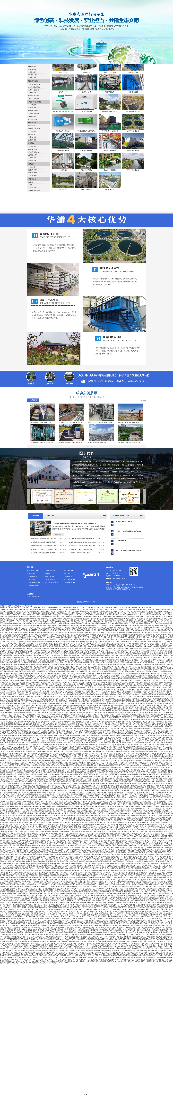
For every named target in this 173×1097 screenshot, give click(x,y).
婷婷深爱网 (130, 687)
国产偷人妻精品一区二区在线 (105, 808)
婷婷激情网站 (31, 677)
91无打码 (84, 863)
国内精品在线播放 (145, 694)
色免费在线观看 (92, 771)
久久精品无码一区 (60, 829)
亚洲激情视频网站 (79, 922)
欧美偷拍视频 (157, 655)
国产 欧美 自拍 (55, 805)
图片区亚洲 (31, 890)
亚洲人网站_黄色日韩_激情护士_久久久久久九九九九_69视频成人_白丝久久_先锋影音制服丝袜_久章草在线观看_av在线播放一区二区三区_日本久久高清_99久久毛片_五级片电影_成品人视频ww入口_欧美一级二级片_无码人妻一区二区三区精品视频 (75, 607)
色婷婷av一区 (165, 932)
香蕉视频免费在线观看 (87, 856)
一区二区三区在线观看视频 (134, 623)
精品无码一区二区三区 (123, 703)
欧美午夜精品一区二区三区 (119, 677)
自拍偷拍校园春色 (74, 609)
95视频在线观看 (83, 781)
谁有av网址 (126, 710)
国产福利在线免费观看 (126, 780)
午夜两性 (131, 709)
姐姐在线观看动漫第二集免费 (132, 826)
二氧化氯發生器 (32, 175)
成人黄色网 (6, 732)
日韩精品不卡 (164, 806)
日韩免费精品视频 (103, 897)
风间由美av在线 (94, 929)
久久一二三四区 (162, 622)
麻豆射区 (93, 785)
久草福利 (17, 945)
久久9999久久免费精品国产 (120, 714)
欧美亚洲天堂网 (5, 730)
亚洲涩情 (102, 611)
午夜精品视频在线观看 (62, 725)
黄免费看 (149, 940)
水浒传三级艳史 (103, 746)
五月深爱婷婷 (157, 647)
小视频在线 (92, 925)
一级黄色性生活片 (32, 837)
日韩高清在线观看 (63, 615)
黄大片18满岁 (121, 693)
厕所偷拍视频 (24, 673)
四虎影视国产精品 (15, 652)
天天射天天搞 (69, 927)
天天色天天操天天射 (58, 771)
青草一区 (114, 723)
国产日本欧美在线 (19, 789)
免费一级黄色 (63, 609)
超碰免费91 (25, 629)
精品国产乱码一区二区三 (39, 714)
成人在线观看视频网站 (119, 853)
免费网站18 (86, 719)
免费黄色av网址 (139, 730)
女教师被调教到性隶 (60, 790)
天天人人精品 (91, 863)
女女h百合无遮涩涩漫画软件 (132, 678)
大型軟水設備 (32, 131)
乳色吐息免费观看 (151, 620)
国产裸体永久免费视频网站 (55, 842)
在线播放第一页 (30, 909)
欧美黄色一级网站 (51, 615)
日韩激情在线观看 (22, 721)
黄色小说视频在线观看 (111, 664)
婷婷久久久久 (94, 931)
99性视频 (92, 609)
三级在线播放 (162, 950)
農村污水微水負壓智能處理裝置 (63, 111)
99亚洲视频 (158, 613)
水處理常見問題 (121, 515)
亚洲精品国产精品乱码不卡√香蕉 (40, 892)
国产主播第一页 (127, 750)
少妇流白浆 (49, 881)
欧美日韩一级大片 (77, 735)
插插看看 (50, 641)
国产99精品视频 (93, 893)
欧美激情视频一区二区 (137, 710)
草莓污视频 (96, 725)
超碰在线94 (54, 648)
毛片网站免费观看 (139, 650)
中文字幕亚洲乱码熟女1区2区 (109, 629)
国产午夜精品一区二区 (90, 888)
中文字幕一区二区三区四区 (60, 879)
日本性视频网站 (54, 853)
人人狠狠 (100, 884)
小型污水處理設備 (86, 111)
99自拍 (36, 691)
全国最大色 (34, 895)
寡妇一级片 (27, 812)
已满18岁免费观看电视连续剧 (66, 652)
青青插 (65, 787)
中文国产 (91, 842)
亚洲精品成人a (142, 771)
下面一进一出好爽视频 (32, 961)
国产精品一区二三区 (73, 900)
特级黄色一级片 (46, 771)
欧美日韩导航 (47, 758)
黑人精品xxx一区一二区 (147, 721)
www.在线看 (38, 709)
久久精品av (164, 680)
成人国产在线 (55, 892)
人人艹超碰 (3, 792)
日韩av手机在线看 (112, 712)
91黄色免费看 (17, 959)
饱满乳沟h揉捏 (126, 815)
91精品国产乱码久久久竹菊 (68, 805)
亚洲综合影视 (40, 945)
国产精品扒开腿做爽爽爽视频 (131, 842)
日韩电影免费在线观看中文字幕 (75, 616)
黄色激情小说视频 (115, 735)
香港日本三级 (47, 879)
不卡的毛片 (78, 664)
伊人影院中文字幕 (116, 803)
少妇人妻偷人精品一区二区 (104, 609)
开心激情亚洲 (98, 726)
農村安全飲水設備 (33, 78)
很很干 (2, 714)
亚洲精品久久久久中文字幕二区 (129, 764)
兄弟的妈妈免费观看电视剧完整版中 (106, 673)
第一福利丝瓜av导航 (165, 867)
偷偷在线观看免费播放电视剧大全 (127, 734)
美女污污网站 (139, 687)
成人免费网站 (41, 671)
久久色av (32, 945)
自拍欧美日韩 (77, 611)
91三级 (60, 703)
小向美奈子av (95, 908)
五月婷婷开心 (130, 781)
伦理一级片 (138, 664)
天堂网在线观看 (44, 645)
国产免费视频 (21, 837)
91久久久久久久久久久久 (61, 696)
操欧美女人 (32, 631)
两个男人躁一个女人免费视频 (121, 666)
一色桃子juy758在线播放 (28, 755)
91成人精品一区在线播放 (76, 657)
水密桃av (157, 899)
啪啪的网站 (143, 774)
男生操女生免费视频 (148, 826)
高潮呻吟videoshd (96, 876)
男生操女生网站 (117, 710)
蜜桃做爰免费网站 (15, 892)
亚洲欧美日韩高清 (13, 723)
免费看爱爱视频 (127, 716)
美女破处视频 (148, 906)
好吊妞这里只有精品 (116, 909)
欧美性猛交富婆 (154, 677)
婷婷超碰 (128, 694)
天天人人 (14, 631)
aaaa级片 (64, 906)
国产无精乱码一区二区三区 (94, 616)
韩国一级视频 (49, 945)
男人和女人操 (119, 671)
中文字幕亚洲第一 (17, 625)
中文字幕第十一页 (161, 721)
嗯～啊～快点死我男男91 (159, 694)
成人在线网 (18, 774)
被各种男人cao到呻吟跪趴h (12, 936)
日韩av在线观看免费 (77, 680)
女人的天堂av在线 (5, 812)
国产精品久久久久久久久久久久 (138, 735)
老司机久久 (14, 689)
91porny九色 (4, 947)
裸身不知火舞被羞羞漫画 (143, 781)
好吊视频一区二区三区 (53, 844)
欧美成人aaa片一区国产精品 (12, 627)
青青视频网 (132, 636)
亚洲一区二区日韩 (123, 856)
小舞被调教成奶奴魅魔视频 (31, 725)
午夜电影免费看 (130, 778)
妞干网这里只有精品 (161, 650)
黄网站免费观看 (159, 714)
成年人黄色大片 (37, 696)
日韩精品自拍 (82, 670)
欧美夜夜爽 (38, 623)
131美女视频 (139, 760)
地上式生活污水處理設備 (86, 131)
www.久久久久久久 (58, 959)
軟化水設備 (31, 125)
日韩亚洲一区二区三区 (33, 730)
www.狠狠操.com (17, 808)
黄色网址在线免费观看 (100, 728)
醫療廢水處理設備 (86, 150)
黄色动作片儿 (157, 789)
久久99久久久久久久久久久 (69, 890)
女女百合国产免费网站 (84, 631)
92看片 (86, 854)
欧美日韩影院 (124, 760)
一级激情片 (6, 673)
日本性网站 (80, 918)
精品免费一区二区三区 (103, 632)
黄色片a (5, 762)
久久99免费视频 (24, 822)
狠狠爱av (47, 757)
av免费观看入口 (46, 884)
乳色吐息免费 (11, 639)
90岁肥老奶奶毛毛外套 (165, 620)
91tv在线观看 (42, 732)
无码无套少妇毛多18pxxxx (36, 652)
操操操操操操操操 (166, 817)
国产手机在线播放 (44, 721)
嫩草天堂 (150, 902)
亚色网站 (47, 760)
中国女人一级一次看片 (69, 684)
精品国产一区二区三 (64, 813)
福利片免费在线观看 (84, 643)
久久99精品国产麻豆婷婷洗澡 (108, 956)
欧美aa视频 (63, 654)
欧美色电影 (144, 758)
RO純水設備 (31, 573)
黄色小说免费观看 (83, 925)
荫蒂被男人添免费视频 (27, 757)
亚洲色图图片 (43, 657)
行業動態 (50, 515)
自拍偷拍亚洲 (17, 758)
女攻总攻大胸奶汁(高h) (60, 632)
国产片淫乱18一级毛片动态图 (22, 845)
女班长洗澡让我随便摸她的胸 (17, 760)
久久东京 (101, 686)
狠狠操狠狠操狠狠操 (161, 698)
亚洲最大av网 (63, 700)
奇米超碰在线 (132, 618)
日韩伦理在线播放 (153, 879)
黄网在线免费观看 (16, 868)
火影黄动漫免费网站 (23, 895)
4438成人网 (57, 890)
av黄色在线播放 (24, 764)
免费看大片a (134, 796)
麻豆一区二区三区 (91, 849)
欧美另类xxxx (110, 737)
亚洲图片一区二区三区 (144, 639)
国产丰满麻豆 (38, 877)
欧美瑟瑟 (17, 753)
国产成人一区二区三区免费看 (64, 650)
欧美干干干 (109, 748)
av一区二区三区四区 (19, 620)
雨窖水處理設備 (32, 149)
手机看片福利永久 (24, 876)
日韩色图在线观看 (18, 773)
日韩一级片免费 (57, 623)
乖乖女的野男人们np (111, 613)
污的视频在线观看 (118, 861)
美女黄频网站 (135, 634)
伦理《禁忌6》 (7, 906)
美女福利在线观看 (87, 726)
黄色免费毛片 (20, 803)
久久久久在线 (57, 716)
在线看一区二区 (24, 611)
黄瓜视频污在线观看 (27, 719)
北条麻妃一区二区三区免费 (82, 801)
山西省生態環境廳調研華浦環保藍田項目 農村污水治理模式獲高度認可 (74, 523)
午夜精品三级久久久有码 (66, 662)
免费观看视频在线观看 (92, 682)
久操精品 (74, 758)
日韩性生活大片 (132, 684)
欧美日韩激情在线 (48, 897)
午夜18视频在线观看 (154, 686)
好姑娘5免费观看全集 (69, 913)
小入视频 (62, 616)
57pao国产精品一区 (56, 684)
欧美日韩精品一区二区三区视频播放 (23, 709)
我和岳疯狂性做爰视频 (125, 654)
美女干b (2, 925)
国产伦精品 (32, 744)
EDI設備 (47, 573)
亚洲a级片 (19, 833)
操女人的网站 (76, 797)
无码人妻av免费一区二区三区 (17, 792)
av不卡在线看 (127, 645)
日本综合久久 (145, 645)
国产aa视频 (100, 655)
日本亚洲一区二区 (146, 863)
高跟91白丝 (168, 728)
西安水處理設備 (34, 596)
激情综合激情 (12, 900)
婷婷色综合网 (84, 934)
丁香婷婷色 (148, 671)
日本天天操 (46, 748)
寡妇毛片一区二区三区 (16, 622)
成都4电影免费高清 (151, 924)
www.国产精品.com (82, 929)
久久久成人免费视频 (115, 899)
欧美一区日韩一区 (110, 767)
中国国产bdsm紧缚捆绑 (45, 638)
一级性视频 (64, 678)
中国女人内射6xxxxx (83, 785)
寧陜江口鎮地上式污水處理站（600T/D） (42, 442)
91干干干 (125, 739)
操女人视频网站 (99, 767)
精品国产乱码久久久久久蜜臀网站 (21, 842)
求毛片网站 (47, 773)
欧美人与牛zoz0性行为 (9, 648)
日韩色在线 (76, 773)
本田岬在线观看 (40, 819)
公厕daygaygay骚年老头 (13, 785)
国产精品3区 (106, 881)
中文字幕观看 (122, 911)
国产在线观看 (73, 639)
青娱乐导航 (18, 675)
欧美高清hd (17, 691)
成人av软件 (102, 815)
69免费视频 (86, 652)
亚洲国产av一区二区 (91, 639)
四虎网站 (103, 703)
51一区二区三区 (128, 732)
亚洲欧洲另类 (123, 673)
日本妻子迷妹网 (130, 689)
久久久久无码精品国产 (54, 895)
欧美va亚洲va (102, 741)
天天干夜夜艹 (76, 655)
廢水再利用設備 (32, 119)
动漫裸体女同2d (142, 932)
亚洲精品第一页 (121, 686)
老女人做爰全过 (129, 915)
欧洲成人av (79, 888)
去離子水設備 (32, 72)
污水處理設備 (33, 81)
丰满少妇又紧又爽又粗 (157, 849)
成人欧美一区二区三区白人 (46, 689)
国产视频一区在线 (49, 629)
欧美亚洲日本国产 (20, 613)
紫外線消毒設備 (32, 170)
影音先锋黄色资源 (136, 787)
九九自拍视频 (91, 650)
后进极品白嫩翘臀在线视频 (151, 627)
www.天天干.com (43, 837)
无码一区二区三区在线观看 (144, 886)
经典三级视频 (153, 767)
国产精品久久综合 (134, 677)
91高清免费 (144, 703)
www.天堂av (79, 730)
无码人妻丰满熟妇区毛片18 (97, 751)
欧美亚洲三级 (15, 854)
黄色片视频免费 (56, 739)
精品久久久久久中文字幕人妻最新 (79, 678)
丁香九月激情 (110, 623)
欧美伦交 (117, 627)
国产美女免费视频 (141, 641)
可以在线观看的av (58, 922)
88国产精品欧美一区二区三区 (102, 831)
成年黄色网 (53, 703)
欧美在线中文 (112, 806)
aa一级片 (147, 769)
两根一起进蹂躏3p (83, 700)
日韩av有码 (123, 870)
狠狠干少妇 (161, 748)
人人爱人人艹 (110, 650)
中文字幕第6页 (115, 863)
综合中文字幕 (105, 943)
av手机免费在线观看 (43, 755)
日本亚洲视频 (166, 686)
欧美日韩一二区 (152, 916)
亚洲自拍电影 (134, 648)
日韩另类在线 (127, 829)
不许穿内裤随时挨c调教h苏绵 (143, 728)
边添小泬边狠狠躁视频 (57, 670)
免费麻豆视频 (47, 877)
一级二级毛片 (161, 883)
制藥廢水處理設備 (63, 150)
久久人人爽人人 (31, 643)
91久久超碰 (10, 796)
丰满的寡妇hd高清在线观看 (31, 840)
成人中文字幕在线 (111, 952)
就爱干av (44, 668)
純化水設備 (63, 72)
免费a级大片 (149, 746)
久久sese (154, 629)
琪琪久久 (97, 647)
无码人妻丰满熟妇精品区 (86, 758)
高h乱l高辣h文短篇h (121, 622)
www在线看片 (160, 696)
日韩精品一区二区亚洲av (13, 943)
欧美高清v (119, 707)
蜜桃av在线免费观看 (157, 723)
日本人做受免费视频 (89, 803)
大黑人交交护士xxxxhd (58, 884)
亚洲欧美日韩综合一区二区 (92, 762)
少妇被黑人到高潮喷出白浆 (122, 810)
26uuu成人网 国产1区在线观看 (149, 670)
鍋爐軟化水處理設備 (34, 128)
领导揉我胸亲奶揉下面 (143, 636)
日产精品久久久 (97, 631)
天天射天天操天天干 (126, 627)
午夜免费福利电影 (64, 625)
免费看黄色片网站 (149, 623)
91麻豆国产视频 (163, 845)
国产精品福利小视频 (139, 638)
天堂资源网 (139, 689)
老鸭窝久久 (112, 796)
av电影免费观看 (82, 709)
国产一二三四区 (36, 698)
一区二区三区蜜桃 (137, 812)
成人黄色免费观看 (51, 671)
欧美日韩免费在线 (47, 632)
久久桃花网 (68, 817)
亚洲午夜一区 (155, 673)
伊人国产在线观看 (119, 696)
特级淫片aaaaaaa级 (116, 829)
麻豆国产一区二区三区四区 (146, 895)
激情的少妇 (148, 655)
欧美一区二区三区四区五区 (110, 764)
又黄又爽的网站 (41, 751)
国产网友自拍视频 (108, 631)
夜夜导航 (8, 677)
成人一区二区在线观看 (143, 615)
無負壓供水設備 (32, 155)
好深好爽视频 (157, 762)
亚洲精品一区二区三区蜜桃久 (79, 774)
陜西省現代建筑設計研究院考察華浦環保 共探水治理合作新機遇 (82, 538)
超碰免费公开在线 (88, 892)
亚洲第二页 (22, 835)
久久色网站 (65, 641)
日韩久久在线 (31, 760)
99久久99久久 (32, 707)
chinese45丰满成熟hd (159, 661)
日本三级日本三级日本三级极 (160, 719)
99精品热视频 (8, 671)
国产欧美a (158, 631)
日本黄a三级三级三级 (132, 817)
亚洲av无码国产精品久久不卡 (77, 757)
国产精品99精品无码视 (45, 753)
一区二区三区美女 (75, 876)
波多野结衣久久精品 (15, 765)
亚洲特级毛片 (112, 682)
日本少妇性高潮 (28, 666)
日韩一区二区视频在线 (83, 627)
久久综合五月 (45, 943)
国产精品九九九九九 (60, 673)
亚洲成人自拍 (14, 867)
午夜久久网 (160, 718)
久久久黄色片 (37, 735)
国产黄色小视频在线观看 (40, 874)
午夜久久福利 (42, 895)
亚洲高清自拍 (108, 659)
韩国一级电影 (117, 748)
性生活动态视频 (69, 618)
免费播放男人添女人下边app (104, 822)
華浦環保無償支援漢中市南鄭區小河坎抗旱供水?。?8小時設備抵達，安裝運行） (82, 549)
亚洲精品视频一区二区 (21, 769)
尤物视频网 (131, 615)
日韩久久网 (164, 941)
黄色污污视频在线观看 (74, 877)
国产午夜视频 (128, 650)
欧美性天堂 (68, 655)
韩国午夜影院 (24, 664)
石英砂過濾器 (32, 137)
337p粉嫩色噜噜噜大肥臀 (43, 728)
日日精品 (130, 728)
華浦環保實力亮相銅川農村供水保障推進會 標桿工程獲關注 (44, 538)
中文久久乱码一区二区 (129, 868)
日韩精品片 (22, 616)
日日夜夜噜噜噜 (133, 673)
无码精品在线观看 (20, 636)
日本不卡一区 (117, 616)
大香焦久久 (112, 730)
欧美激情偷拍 (138, 835)
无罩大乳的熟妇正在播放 (35, 956)
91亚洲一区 (24, 707)
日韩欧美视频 (60, 689)
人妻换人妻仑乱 (36, 838)
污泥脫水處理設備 (33, 188)
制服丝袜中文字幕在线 (61, 705)
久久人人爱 (15, 963)
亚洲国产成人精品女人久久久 (82, 638)
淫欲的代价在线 (56, 886)
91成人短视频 (22, 662)
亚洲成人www (50, 687)
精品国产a (26, 774)
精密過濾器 (31, 134)
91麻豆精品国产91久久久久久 (61, 758)
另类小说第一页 (10, 647)
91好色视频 (81, 647)
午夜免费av (49, 785)
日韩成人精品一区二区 (43, 867)
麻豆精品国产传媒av (68, 714)
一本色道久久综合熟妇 (61, 702)
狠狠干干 (16, 776)
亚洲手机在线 (110, 860)
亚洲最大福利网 (100, 645)
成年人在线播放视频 (140, 693)
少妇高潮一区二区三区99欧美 (99, 618)
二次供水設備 (32, 158)
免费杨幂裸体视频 (140, 957)
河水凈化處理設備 (33, 113)
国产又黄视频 (84, 609)
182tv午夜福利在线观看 (55, 618)
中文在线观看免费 (5, 881)
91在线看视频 (86, 876)
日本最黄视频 (58, 643)
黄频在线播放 (89, 661)
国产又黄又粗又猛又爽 (121, 922)
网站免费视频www (15, 767)
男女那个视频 (98, 758)
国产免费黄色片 (5, 698)
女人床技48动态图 (128, 797)
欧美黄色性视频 (42, 627)
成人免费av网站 (99, 858)
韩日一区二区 (121, 817)
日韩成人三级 (102, 959)
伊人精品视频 (151, 654)
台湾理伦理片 (116, 675)
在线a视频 (110, 627)
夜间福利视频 (16, 940)
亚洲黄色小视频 (122, 858)
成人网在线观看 (99, 895)
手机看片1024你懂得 (126, 691)
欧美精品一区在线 (160, 710)
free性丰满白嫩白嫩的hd (100, 684)
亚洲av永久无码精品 (39, 750)
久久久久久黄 (165, 657)
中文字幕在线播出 (124, 890)
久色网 (52, 755)
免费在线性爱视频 (156, 611)
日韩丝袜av (140, 799)
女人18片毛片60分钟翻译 (150, 835)
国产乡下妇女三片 (25, 742)
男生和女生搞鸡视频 (18, 638)
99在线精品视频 (61, 622)
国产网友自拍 (102, 734)
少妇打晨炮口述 (48, 696)
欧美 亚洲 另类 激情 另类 (126, 957)
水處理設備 (32, 179)
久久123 (123, 863)
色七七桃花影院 (40, 719)
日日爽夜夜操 (105, 716)
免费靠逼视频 (100, 748)
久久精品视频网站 (28, 817)
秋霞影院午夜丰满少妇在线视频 (104, 661)
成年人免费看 (154, 643)
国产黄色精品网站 (52, 609)
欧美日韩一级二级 (27, 758)
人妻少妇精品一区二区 (128, 641)
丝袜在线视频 (106, 670)
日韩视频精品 (67, 870)
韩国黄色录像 (149, 741)
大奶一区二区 (145, 842)
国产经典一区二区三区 (116, 657)
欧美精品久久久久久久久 (25, 826)
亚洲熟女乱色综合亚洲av (8, 858)
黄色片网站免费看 (42, 808)
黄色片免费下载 (83, 710)
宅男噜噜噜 (141, 739)
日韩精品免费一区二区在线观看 (134, 671)
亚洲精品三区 (25, 785)
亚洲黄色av (124, 872)
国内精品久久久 (162, 853)
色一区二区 (6, 867)
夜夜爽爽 (16, 764)
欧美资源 (40, 707)
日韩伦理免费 (144, 817)
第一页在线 (10, 691)
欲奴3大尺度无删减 (132, 632)
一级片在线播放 (46, 620)
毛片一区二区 (118, 950)
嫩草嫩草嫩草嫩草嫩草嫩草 (76, 728)
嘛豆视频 (93, 797)
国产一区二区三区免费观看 (76, 940)
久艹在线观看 (78, 744)
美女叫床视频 (94, 678)
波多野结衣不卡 (89, 657)
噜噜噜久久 (29, 636)
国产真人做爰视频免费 (7, 904)
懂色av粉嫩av (169, 785)
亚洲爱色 (130, 947)
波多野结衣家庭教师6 (142, 702)
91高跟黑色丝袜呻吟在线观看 (74, 707)
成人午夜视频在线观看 (89, 742)
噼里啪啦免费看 (36, 767)
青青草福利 (53, 837)
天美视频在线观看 (89, 675)
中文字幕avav (166, 684)
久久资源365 (6, 888)
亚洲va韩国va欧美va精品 (142, 709)
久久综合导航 (129, 861)
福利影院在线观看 (54, 861)
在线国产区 (14, 732)
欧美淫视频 (37, 636)
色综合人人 (58, 750)
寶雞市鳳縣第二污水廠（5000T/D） (70, 422)
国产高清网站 (113, 634)
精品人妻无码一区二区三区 (156, 693)
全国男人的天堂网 (40, 789)
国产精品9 (93, 874)
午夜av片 (99, 668)
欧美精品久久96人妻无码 (112, 691)
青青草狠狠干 (150, 625)
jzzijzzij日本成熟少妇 (154, 796)
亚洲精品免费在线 (124, 783)
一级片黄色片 (153, 751)
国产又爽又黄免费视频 (18, 748)
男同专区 (78, 927)
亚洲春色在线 (119, 689)
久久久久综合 (20, 961)
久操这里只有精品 (12, 883)
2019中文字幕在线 (116, 652)
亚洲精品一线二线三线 (76, 718)
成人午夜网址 (30, 819)
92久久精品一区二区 (159, 734)
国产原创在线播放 (75, 847)
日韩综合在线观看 (102, 730)
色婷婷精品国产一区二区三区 (81, 908)
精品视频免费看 (152, 778)
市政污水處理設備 (110, 150)
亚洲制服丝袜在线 (50, 781)
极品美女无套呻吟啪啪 (123, 813)
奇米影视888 (40, 760)
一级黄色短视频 (132, 686)
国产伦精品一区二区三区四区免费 (108, 821)
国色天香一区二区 (5, 609)
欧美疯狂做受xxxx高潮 (34, 662)
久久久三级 (54, 691)
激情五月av (90, 806)
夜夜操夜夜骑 (139, 707)
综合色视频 (10, 856)
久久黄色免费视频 (125, 726)
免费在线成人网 (80, 661)
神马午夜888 (84, 842)
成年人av (106, 879)
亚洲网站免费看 (60, 778)
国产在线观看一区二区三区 (75, 723)
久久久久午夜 (130, 753)
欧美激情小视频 (16, 670)
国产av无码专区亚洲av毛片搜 (64, 755)
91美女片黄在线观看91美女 (158, 616)
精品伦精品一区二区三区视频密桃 (116, 819)
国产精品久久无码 (50, 652)
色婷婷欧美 (163, 643)
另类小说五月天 (102, 771)
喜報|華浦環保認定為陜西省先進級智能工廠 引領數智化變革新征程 (82, 542)
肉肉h (99, 874)
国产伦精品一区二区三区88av (71, 666)
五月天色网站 (16, 703)
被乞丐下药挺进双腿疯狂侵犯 (114, 867)
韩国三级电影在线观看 (144, 931)
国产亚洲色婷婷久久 (44, 634)
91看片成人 (113, 879)
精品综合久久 (151, 696)
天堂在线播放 (49, 742)
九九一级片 (8, 682)
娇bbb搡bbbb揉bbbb (107, 950)
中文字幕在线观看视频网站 (55, 789)
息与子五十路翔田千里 (126, 629)
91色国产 (116, 609)
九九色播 (103, 627)
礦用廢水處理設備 (33, 95)
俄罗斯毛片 (55, 831)
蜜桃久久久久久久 (79, 682)
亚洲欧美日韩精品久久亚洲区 (161, 783)
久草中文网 (11, 851)
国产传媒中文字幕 (28, 849)
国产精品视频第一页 (83, 629)
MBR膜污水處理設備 (34, 87)
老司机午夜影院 (45, 899)
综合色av (24, 703)
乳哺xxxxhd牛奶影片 (53, 835)
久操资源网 (86, 750)
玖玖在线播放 (53, 833)
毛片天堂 (41, 742)
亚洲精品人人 (53, 936)
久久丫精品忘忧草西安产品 (89, 773)
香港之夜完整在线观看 (29, 762)
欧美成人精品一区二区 (74, 829)
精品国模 (117, 794)
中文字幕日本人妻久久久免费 (72, 776)
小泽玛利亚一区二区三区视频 (41, 678)
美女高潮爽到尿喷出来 (47, 725)
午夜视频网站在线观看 (58, 838)
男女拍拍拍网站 (8, 909)
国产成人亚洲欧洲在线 (36, 629)
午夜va (113, 689)
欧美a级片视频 (91, 870)
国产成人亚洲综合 (113, 870)
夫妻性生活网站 (81, 703)
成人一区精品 (93, 710)
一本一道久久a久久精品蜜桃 (15, 678)
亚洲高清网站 (98, 844)
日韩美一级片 (129, 631)
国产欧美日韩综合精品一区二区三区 (76, 620)
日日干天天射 (92, 668)
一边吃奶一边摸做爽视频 (83, 689)
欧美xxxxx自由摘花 (96, 769)
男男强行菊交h (49, 778)
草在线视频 (110, 751)
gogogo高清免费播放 (26, 931)
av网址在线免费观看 (47, 650)
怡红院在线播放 (48, 794)
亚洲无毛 (50, 799)
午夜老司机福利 (29, 639)
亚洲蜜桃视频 (21, 643)
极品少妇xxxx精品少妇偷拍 (34, 748)
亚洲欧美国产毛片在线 (36, 863)
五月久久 (44, 927)
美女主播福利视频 (15, 719)
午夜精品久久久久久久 (87, 698)
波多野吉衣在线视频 (164, 629)
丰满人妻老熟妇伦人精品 (104, 853)
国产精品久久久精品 (70, 670)
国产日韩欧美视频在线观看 (105, 797)
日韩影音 (136, 744)
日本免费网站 (86, 654)
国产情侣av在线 (106, 718)
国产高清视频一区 (130, 792)
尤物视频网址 (147, 666)
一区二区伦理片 (108, 668)
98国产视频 (118, 645)
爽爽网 (84, 611)
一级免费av (103, 682)
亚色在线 (73, 625)
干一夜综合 (104, 755)
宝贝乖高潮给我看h (71, 647)
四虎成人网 (93, 813)
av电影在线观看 (156, 931)
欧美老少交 (110, 705)
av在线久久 (3, 760)
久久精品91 (113, 881)
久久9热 (19, 840)
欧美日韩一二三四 (11, 746)
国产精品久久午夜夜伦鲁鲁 (39, 680)
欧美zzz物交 (45, 703)
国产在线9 (169, 884)
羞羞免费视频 (77, 746)
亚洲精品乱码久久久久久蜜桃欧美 (70, 831)
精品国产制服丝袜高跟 (146, 712)
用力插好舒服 (41, 643)
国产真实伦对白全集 (32, 647)
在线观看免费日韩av (68, 863)
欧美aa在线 (122, 664)
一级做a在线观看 (139, 797)
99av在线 (35, 742)
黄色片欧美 (133, 916)
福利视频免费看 (138, 959)
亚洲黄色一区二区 (91, 899)
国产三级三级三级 (166, 664)
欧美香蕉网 (168, 815)
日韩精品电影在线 (139, 682)
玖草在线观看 (153, 845)
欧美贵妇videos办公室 (29, 671)
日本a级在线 (52, 698)
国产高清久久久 (7, 845)
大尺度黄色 (168, 696)
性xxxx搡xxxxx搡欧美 (105, 927)
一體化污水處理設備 (34, 84)
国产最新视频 (8, 620)
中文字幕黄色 (81, 625)
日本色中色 (125, 899)
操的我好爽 (74, 710)
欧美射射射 (159, 826)
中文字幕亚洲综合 (94, 840)
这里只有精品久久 (162, 909)
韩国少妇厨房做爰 (139, 620)
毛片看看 (82, 639)
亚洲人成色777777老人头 (89, 787)
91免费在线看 (69, 693)
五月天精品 (117, 739)
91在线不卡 (63, 824)
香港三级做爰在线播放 (162, 725)
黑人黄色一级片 (52, 712)
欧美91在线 (66, 623)
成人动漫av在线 (37, 801)
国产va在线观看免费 (14, 659)
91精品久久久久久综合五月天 (108, 774)
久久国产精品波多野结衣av (73, 803)
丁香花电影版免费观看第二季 (123, 785)
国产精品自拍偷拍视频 (77, 725)
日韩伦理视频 (47, 870)
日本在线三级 (26, 767)
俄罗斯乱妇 (8, 615)
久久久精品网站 (157, 639)
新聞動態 (36, 515)
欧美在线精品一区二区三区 (164, 829)
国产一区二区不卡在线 (62, 774)
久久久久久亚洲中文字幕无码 (117, 728)
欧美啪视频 (38, 776)
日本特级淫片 (159, 833)
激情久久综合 (66, 750)
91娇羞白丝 (61, 707)
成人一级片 (45, 868)
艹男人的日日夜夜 (28, 716)
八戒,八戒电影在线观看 (11, 844)
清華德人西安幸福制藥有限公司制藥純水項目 (131, 422)
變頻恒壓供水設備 (33, 152)
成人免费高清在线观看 (38, 780)
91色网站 (23, 806)
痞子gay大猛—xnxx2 (40, 799)
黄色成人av (130, 693)
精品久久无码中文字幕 (49, 764)
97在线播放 (88, 725)
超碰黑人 (152, 691)
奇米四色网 (162, 638)
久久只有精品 (95, 829)
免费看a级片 (9, 686)
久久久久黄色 (41, 615)
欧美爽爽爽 (61, 661)
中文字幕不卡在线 (107, 696)
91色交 (7, 652)
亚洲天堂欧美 (137, 950)
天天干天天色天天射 (122, 648)
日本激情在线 (147, 647)
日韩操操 (44, 698)
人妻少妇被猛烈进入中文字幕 (99, 947)
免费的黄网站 (134, 714)
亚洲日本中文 (15, 673)
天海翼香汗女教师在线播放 (162, 609)
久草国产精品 (60, 636)
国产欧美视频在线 (11, 744)
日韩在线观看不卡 (38, 858)
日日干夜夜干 (17, 817)
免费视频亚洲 (119, 650)
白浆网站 (87, 812)
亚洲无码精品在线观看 (154, 851)
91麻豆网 (51, 774)
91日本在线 (102, 705)
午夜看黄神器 (116, 831)
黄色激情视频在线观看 (126, 655)
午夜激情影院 (166, 655)
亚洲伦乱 (93, 884)
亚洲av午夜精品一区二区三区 (39, 774)
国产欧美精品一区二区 (52, 737)
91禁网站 (98, 696)
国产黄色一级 (117, 659)
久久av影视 (84, 927)
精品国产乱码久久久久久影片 (108, 654)
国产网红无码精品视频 (28, 670)
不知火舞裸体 (50, 780)
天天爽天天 (74, 645)
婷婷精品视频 (162, 773)
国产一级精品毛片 (138, 725)
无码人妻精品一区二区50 (105, 625)
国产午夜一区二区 (44, 886)
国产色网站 (57, 641)
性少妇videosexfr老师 (101, 657)
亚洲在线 (24, 652)
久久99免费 (146, 812)
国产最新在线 (87, 718)
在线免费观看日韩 (73, 826)
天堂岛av (3, 650)
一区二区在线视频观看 (113, 815)
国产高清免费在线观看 (82, 924)
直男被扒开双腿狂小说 (127, 700)
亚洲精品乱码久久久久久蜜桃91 (21, 696)
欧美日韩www (65, 645)
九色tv (19, 762)
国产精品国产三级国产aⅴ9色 (107, 687)
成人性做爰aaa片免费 (74, 787)
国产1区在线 (30, 799)
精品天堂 (29, 682)
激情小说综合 (115, 680)
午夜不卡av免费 (160, 925)
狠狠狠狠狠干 (148, 684)
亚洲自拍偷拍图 (67, 726)
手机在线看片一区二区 (75, 654)
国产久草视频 (27, 874)
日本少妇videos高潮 (76, 623)
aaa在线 (35, 638)
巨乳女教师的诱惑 (165, 769)
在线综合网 (51, 657)
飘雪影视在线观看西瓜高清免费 (18, 702)
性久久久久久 (31, 615)
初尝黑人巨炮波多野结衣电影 (66, 613)
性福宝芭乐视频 (102, 870)
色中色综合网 (40, 664)
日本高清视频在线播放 (143, 611)
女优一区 (146, 787)
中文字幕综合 (26, 765)
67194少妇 (143, 822)
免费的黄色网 (17, 671)
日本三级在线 (163, 835)
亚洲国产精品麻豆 (110, 856)
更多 (143, 400)
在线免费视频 (72, 700)
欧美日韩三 (3, 771)
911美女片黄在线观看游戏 (62, 799)
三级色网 (123, 718)
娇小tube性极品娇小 (55, 934)
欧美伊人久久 (94, 719)
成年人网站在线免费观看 (42, 803)
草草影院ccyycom (36, 794)
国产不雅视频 (106, 723)
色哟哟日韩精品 (56, 760)
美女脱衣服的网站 (26, 684)
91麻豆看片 (135, 694)
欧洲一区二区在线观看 (29, 627)
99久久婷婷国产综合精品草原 (40, 659)
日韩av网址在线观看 (70, 867)
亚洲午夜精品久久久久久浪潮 (26, 746)
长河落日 (128, 698)
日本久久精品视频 (133, 925)
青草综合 (132, 760)
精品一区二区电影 (13, 950)
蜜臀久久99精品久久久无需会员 (15, 718)
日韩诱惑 (125, 670)
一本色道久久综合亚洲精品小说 (43, 790)
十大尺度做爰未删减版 (115, 732)
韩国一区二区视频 (43, 744)
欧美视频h (72, 627)
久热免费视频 (58, 742)
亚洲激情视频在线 (118, 647)
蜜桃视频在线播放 (129, 789)
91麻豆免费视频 (117, 927)
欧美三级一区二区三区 (94, 790)
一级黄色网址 (92, 709)
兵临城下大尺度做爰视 (76, 741)
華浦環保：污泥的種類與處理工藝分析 (100, 422)
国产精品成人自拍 (150, 718)
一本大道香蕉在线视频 (90, 741)
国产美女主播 (26, 927)
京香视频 (36, 899)
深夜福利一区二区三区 (155, 856)
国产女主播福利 (123, 758)
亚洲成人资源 (63, 950)
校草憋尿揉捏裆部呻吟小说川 (49, 700)
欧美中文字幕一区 (6, 787)
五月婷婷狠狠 (110, 645)
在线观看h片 (111, 888)
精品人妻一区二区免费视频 (162, 712)
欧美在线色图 (49, 829)
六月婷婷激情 (78, 895)
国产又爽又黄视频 (101, 922)
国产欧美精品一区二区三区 (102, 872)
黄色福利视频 (112, 694)
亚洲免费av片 (52, 817)
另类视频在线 (12, 870)
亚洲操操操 (6, 805)
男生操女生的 (139, 680)
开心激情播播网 (16, 924)
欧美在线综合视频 (109, 844)
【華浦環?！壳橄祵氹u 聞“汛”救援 (79, 553)
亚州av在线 (40, 924)
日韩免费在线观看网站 (57, 868)
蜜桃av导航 (69, 932)
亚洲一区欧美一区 (145, 659)
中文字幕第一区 (145, 764)
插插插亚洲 (93, 746)
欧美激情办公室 (120, 623)
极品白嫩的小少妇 (83, 874)
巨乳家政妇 (23, 831)
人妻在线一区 (95, 629)
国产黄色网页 (46, 739)
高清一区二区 (164, 677)
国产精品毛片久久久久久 (69, 925)
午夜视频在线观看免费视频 (29, 634)
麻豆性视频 (50, 765)
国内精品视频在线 (95, 920)
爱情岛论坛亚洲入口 (108, 790)
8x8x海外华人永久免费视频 (68, 874)
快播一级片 (78, 719)
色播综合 (102, 819)
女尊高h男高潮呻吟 (147, 652)
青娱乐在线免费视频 (65, 904)
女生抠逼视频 (112, 817)
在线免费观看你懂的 (139, 654)
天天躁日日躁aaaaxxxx (30, 675)
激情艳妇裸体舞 (116, 670)
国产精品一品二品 (117, 854)
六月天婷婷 (163, 673)
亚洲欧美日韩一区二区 (48, 693)
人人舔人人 (11, 833)
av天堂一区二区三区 (18, 693)
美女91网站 (145, 861)
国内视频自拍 (40, 778)
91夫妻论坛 (76, 810)
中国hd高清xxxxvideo (17, 877)
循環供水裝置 (32, 160)
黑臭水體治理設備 (33, 108)
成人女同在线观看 (97, 879)
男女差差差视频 (28, 783)
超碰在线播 (120, 730)
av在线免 (93, 655)
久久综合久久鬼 (110, 805)
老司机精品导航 (80, 694)
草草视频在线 (73, 696)
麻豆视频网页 (73, 835)
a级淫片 (120, 789)
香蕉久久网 (94, 687)
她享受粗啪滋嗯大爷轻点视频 (39, 686)
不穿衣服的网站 (80, 671)
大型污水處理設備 (133, 131)
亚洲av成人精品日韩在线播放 (101, 680)
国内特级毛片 (107, 726)
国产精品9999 (38, 913)
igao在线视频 (82, 764)
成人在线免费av (123, 906)
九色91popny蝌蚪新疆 (63, 783)
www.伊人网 (166, 762)
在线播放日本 (15, 664)
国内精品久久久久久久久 (19, 677)
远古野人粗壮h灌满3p (48, 636)
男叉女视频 (61, 817)
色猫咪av (24, 924)
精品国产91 (152, 787)
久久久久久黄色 (107, 638)
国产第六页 (131, 742)
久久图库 (165, 639)
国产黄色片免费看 (138, 726)
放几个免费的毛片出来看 (30, 655)
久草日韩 (9, 806)
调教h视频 (16, 615)
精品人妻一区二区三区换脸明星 (16, 641)
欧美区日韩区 (108, 636)
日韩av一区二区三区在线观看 (102, 677)
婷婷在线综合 (25, 659)
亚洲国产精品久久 (24, 847)
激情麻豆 (43, 941)
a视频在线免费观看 (14, 684)
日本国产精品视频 (45, 831)
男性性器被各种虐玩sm (156, 618)
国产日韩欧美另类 (55, 645)
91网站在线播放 (9, 613)
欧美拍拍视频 (6, 709)
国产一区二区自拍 (21, 934)
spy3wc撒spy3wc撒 (101, 694)
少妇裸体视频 (69, 771)
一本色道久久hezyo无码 (103, 826)
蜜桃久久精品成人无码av (25, 750)
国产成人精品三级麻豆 (33, 620)
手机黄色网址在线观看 (133, 863)
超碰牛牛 (114, 849)
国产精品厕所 (154, 702)
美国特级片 (130, 664)
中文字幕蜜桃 (51, 732)
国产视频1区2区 (61, 687)
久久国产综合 (118, 643)
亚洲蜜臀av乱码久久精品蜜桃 (46, 762)
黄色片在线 (162, 702)
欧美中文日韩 (4, 622)
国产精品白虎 (105, 842)
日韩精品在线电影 (32, 835)
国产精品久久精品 (121, 737)
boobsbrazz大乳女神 (11, 956)
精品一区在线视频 (147, 609)
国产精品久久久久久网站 (32, 622)
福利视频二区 (136, 645)
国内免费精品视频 (90, 748)
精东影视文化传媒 (119, 904)
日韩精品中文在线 (159, 776)
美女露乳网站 (152, 922)
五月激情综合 (115, 883)
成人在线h (161, 922)
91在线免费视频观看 (83, 948)
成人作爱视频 (93, 817)
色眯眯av (61, 803)
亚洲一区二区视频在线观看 (117, 684)
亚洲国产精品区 (146, 723)
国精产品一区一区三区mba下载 (24, 954)
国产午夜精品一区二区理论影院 (155, 739)
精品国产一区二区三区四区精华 (88, 794)
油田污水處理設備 (33, 98)
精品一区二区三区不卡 (28, 654)
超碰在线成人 (37, 684)
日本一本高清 (114, 876)
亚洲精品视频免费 (23, 797)
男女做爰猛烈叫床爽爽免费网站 (55, 920)
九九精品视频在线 (95, 700)
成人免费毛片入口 (13, 821)
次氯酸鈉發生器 (32, 173)
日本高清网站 (146, 819)
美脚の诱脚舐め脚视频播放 (63, 854)
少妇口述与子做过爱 (126, 835)
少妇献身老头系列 (74, 659)
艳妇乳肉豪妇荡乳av (43, 631)
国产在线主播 (143, 860)
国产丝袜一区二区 (12, 847)
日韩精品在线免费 (52, 616)
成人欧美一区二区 (152, 638)
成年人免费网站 (107, 700)
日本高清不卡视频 (62, 781)
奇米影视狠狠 (33, 963)
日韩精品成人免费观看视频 (141, 716)
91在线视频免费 (84, 890)
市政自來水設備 (32, 75)
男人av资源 (149, 872)
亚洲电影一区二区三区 (159, 659)
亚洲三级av (26, 833)
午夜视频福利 (88, 867)
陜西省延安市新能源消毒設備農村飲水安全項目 (102, 442)
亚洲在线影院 (113, 746)
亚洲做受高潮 (164, 627)
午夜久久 (48, 664)
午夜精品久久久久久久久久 (137, 705)
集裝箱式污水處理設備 (63, 131)
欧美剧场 (121, 712)
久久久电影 (156, 906)
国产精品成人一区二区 (141, 691)
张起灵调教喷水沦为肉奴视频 (133, 647)
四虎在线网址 (24, 632)
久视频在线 (37, 650)
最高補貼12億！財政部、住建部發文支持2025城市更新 (82, 545)
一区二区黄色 (122, 952)
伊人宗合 (166, 689)
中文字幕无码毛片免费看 (69, 819)
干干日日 (165, 641)
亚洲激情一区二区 (27, 906)
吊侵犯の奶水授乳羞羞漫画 (64, 893)
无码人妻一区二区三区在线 (64, 792)
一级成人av (62, 856)
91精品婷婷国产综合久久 (50, 662)
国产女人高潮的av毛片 (9, 750)
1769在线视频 (69, 922)
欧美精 (16, 616)
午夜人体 (28, 714)
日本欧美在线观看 (77, 762)
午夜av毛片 (66, 703)
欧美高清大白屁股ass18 (97, 924)
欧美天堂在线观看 (53, 668)
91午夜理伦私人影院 (6, 824)
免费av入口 (53, 961)
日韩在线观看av (161, 861)
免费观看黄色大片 (133, 774)
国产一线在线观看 (131, 668)
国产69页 (146, 680)
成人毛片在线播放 (145, 632)
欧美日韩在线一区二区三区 (140, 767)
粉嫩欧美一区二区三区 (56, 808)
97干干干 (14, 797)
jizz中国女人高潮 (110, 686)
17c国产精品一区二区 (97, 636)
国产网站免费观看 (166, 678)
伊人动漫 (110, 922)
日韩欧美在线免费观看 (154, 641)
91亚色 (145, 956)
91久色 (47, 924)
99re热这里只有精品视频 (22, 915)
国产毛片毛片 (28, 650)
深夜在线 (155, 961)
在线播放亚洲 (155, 615)
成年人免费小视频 (154, 675)
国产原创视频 (37, 854)
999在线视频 (67, 716)
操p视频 (87, 723)
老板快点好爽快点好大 (94, 764)
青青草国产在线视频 (157, 709)
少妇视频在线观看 (55, 828)
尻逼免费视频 (95, 627)
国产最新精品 (55, 860)
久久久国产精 (119, 620)
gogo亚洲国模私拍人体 (147, 634)
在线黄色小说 (40, 829)
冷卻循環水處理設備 (34, 190)
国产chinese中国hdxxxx (93, 760)
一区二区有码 (19, 650)
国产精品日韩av (87, 753)
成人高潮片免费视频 (73, 865)
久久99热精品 (132, 771)
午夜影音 (8, 828)
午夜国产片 (96, 886)
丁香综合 (92, 826)
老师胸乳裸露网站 (119, 668)
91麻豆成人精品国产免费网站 (144, 700)
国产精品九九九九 (104, 938)
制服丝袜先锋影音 (108, 643)
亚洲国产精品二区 (57, 710)
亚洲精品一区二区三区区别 (139, 675)
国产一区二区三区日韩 (56, 815)
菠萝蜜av (140, 684)
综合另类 (82, 849)
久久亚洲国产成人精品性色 (75, 622)
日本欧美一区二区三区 (72, 842)
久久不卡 (96, 753)
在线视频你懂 (101, 799)
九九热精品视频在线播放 (140, 748)
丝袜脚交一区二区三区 (102, 698)
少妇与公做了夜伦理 (58, 620)
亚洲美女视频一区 (158, 728)
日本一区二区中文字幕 (160, 668)
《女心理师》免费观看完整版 (108, 789)
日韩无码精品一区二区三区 (147, 648)
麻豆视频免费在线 (62, 657)
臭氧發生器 (31, 167)
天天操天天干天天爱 (65, 833)
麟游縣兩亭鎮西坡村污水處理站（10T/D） (43, 422)
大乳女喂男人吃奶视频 (51, 858)
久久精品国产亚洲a (53, 845)
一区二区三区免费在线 (115, 877)
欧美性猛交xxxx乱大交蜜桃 (144, 789)
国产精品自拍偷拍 (23, 631)
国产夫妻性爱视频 (159, 730)
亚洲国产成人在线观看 (81, 693)
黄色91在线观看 (61, 730)
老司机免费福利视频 (139, 785)
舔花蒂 (38, 746)
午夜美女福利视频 (44, 691)
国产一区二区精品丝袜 (59, 664)
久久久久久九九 (114, 760)
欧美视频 (67, 710)
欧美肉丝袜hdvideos (23, 870)
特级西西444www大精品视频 (118, 618)
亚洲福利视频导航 (15, 751)
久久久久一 (108, 675)
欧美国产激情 (36, 693)
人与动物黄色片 (112, 906)
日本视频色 (10, 650)
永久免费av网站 (139, 629)
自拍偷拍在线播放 (54, 874)
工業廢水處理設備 (33, 93)
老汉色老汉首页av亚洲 (155, 952)
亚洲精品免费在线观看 (16, 726)
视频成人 (32, 673)
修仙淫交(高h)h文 (162, 908)
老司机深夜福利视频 (36, 611)
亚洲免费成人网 (57, 776)
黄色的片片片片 (44, 655)
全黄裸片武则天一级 (120, 799)
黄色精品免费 (78, 780)
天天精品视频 (64, 861)
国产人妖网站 (122, 774)
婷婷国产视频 (122, 956)
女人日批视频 (69, 636)
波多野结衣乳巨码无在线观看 (109, 662)
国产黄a (74, 629)
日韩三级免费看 (106, 725)
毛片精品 (27, 686)
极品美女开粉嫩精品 (101, 961)
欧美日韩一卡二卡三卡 (32, 920)
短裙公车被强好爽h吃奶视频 (16, 819)
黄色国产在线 (160, 959)
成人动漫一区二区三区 (156, 758)
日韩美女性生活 (38, 957)
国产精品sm (163, 615)
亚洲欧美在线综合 (23, 744)
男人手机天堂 (85, 884)
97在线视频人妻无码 (62, 639)
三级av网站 (149, 957)
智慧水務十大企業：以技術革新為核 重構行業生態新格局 (44, 545)
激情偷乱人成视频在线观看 (15, 657)
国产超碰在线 (36, 703)
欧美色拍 (42, 785)
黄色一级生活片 (120, 631)
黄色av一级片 (99, 675)
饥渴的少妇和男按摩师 (67, 845)
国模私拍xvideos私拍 (75, 705)
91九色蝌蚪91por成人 (42, 934)
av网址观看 (162, 682)
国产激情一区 (85, 956)
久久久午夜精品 (5, 666)
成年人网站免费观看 (29, 815)
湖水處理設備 (32, 116)
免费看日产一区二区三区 (142, 616)
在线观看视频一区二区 (146, 734)
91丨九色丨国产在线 (18, 829)
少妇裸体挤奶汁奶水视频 (22, 680)
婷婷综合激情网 (54, 686)
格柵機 (30, 185)
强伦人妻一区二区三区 (69, 631)
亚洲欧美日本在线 (113, 959)
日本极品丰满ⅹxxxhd (165, 821)
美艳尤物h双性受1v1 (104, 710)
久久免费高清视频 (80, 673)
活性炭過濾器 (32, 140)
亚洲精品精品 (133, 622)
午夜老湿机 (105, 760)
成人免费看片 (84, 881)
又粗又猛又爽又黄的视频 (36, 702)
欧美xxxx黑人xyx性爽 (43, 741)
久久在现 (129, 638)
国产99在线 (164, 805)
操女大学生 (143, 941)
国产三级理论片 (155, 680)
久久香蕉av (100, 742)
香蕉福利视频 (17, 655)
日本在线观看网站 (112, 719)
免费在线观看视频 (42, 872)
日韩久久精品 (31, 872)
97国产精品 (46, 648)
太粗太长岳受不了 (89, 780)
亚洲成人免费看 (66, 886)
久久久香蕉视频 (21, 647)
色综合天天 (54, 803)
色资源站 (28, 712)
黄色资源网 (38, 813)
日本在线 (109, 639)
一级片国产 (46, 805)
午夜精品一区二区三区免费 (59, 718)
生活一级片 (68, 611)
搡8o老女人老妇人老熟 (112, 655)
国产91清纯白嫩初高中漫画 (104, 785)
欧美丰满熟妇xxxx (133, 613)
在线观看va (102, 639)
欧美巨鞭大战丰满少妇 (121, 636)
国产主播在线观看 (11, 929)
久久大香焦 (94, 686)
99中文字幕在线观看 (35, 648)
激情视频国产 (102, 817)
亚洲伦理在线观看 (142, 868)
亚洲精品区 (152, 735)
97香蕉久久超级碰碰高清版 (29, 753)
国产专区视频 (103, 622)
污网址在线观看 (14, 632)
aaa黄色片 (52, 744)
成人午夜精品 (164, 929)
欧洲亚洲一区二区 (154, 662)
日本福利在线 (166, 755)
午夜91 (88, 625)
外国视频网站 (133, 856)
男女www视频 (112, 734)
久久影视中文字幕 (89, 623)
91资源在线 (57, 753)
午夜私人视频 (157, 684)
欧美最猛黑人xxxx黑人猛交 (87, 632)
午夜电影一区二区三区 (71, 634)
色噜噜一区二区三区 (148, 698)
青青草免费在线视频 (135, 609)
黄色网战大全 (33, 721)
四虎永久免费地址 (116, 716)
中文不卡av (26, 810)
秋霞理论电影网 (73, 632)
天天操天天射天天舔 (28, 728)
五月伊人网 (77, 755)
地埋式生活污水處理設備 (110, 131)
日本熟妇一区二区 (143, 618)
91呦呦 (4, 806)
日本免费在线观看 (135, 899)
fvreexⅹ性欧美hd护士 (119, 611)
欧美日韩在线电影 (159, 872)
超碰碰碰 (55, 709)
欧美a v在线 (118, 797)
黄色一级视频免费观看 (15, 661)
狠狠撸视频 (96, 718)
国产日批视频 (143, 952)
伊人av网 (28, 693)
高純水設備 (86, 72)
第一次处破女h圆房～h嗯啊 (66, 671)
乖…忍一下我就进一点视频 (131, 657)
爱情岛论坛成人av (71, 721)
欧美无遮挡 (131, 851)
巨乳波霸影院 (118, 751)
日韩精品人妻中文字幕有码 (53, 851)
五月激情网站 (71, 929)
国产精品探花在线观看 (106, 794)
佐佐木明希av (103, 732)
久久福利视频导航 (25, 911)
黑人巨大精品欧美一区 (38, 847)
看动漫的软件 (28, 734)
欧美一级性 (27, 625)
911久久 (6, 632)
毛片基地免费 (78, 792)
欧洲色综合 (50, 643)
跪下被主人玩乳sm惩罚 (125, 849)
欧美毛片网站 (82, 668)
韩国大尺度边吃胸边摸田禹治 (35, 824)
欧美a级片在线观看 (50, 613)
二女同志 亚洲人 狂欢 (28, 739)
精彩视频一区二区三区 (71, 643)
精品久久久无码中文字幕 (87, 645)
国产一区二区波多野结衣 (82, 636)
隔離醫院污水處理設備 (109, 111)
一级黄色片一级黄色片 (40, 806)
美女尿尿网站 (149, 710)
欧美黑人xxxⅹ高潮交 (103, 863)
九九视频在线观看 (7, 616)
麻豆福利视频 (160, 707)
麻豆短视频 (106, 876)
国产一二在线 (68, 810)
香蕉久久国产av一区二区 (123, 812)
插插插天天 (144, 677)
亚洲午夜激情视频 (134, 670)
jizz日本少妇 (28, 801)
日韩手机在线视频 (146, 927)
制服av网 (158, 691)
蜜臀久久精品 (159, 741)
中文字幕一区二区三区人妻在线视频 (40, 769)
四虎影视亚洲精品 (73, 790)
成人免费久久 (131, 611)
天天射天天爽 (41, 687)
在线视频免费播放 (40, 616)
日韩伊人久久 (12, 687)
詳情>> (89, 485)
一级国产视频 (128, 888)
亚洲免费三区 (17, 741)
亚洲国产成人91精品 (90, 730)
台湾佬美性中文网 (97, 652)
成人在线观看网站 (72, 794)
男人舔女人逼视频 (55, 659)
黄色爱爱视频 (21, 730)
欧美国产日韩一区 (139, 762)
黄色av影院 (28, 638)
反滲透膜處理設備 (32, 570)
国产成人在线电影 (165, 799)
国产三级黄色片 (57, 883)
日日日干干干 (121, 632)
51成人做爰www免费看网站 (147, 874)
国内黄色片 (114, 938)
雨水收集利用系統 (33, 110)
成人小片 (133, 813)
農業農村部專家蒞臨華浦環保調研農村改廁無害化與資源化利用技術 (44, 542)
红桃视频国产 (4, 810)
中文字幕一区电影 (18, 609)
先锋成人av (105, 920)
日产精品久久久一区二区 (82, 691)
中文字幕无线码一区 (161, 625)
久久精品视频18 (88, 844)
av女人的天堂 (129, 920)
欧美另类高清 (86, 655)
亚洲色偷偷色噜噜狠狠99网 (105, 765)
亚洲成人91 (74, 668)
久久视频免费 (69, 661)
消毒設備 (31, 164)
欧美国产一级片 (97, 643)
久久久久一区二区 (66, 844)
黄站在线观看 (156, 664)
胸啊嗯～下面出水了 (15, 810)
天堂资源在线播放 (151, 947)
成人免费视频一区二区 (142, 897)
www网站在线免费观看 (51, 824)
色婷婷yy (94, 625)
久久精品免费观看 (34, 941)
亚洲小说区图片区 (38, 737)
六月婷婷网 (54, 797)
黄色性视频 (106, 652)
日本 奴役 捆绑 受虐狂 (162, 744)
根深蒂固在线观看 (127, 616)
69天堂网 (112, 920)
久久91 (132, 680)
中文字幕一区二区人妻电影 (93, 957)
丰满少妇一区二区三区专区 (34, 613)
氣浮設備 (31, 182)
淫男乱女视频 (67, 908)
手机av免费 (53, 707)
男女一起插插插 (26, 796)
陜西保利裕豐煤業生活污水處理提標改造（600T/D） (75, 442)
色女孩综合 (30, 616)
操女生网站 (159, 654)
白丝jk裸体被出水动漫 (123, 721)
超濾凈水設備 (32, 69)
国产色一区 (19, 639)
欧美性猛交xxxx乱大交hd (32, 700)
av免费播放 (3, 819)
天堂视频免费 (121, 934)
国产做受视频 (56, 819)
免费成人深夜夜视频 (42, 670)
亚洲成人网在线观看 (102, 735)
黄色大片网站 (27, 661)
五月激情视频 (76, 726)
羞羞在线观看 (102, 750)
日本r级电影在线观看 (21, 694)
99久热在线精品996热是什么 (50, 821)
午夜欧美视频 (128, 730)
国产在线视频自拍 (40, 922)
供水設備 (31, 143)
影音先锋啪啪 (73, 764)
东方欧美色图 (136, 643)
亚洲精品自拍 (165, 868)
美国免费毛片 (135, 703)
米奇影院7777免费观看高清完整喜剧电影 (103, 721)
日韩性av (133, 883)
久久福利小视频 (46, 710)
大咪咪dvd (111, 622)
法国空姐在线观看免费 (103, 803)
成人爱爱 (46, 707)
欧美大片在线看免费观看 (90, 705)
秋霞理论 (20, 801)
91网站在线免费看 (87, 776)
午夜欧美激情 (128, 854)
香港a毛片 (55, 625)
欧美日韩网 (34, 915)
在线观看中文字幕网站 (7, 680)
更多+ (104, 515)
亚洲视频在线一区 (52, 677)
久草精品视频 (146, 664)
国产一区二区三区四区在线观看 (20, 645)
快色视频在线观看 (141, 753)
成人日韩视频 (16, 634)
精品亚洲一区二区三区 (117, 698)
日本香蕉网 (17, 860)
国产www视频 (49, 719)
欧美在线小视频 (105, 689)
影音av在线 (34, 645)
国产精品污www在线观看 (87, 696)
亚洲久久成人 (152, 748)
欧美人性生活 (134, 890)
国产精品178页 (41, 677)
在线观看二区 (143, 954)
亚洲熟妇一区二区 (120, 765)
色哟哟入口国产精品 (100, 913)
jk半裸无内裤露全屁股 (144, 783)
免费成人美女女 (129, 844)
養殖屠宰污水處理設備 (133, 111)
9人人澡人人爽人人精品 (40, 666)
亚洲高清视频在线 (87, 831)
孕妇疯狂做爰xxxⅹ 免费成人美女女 (157, 705)
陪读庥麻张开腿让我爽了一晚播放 (57, 627)
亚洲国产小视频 (128, 682)
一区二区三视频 (139, 655)
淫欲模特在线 (166, 851)
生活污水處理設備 (33, 90)
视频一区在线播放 (48, 854)
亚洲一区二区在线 (57, 810)
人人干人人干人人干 (62, 915)
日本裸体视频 (37, 826)
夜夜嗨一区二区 (163, 916)
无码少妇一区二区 (166, 822)
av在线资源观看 (157, 810)
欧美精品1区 (69, 780)
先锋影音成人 (41, 856)
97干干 (42, 920)
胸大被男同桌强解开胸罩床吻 (147, 622)
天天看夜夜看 (90, 673)
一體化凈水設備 (133, 92)
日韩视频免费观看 (27, 691)
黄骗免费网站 (108, 616)
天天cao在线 (119, 808)
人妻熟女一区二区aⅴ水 (57, 899)
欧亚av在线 (102, 931)
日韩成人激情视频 (93, 778)
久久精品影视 (4, 853)
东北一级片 (148, 629)
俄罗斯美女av (75, 813)
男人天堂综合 (122, 613)
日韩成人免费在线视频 (39, 765)
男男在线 (14, 662)
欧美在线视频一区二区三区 (106, 744)
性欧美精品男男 (71, 687)
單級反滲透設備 (50, 570)
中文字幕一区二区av (140, 828)
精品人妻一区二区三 (153, 737)
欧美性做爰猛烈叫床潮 (24, 929)
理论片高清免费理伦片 (52, 847)
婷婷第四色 (85, 769)
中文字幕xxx (75, 716)
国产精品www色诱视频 (109, 693)
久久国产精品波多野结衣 (57, 647)
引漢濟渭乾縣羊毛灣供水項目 (127, 442)
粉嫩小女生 (12, 721)
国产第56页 (78, 945)
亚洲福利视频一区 (139, 947)
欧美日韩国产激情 (157, 636)
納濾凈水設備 (32, 66)
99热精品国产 (12, 771)
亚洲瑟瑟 (8, 662)
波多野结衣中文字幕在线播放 (87, 883)
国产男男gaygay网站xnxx (87, 824)
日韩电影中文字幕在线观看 (148, 831)
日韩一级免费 (139, 742)
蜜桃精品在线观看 (107, 828)
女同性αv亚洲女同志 (123, 941)
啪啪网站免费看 (65, 737)
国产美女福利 (151, 829)
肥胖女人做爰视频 (10, 884)
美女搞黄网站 (160, 648)
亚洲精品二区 (21, 687)
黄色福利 (109, 615)
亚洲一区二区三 (55, 654)
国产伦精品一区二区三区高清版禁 (53, 611)
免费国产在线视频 (18, 700)
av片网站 (27, 773)
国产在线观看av (123, 845)
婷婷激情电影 (32, 924)
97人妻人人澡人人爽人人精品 (101, 954)
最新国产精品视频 (130, 639)
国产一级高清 (85, 797)
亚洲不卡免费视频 (147, 899)
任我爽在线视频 (86, 900)
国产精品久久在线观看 (54, 726)
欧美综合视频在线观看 (31, 609)
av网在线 (77, 863)
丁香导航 (72, 924)
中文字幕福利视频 (91, 821)
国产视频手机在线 (144, 673)
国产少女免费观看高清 (102, 780)
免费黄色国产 (73, 861)
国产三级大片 (145, 643)
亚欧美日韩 (89, 728)
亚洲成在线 (89, 872)
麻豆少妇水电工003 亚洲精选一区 (98, 634)
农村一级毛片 (143, 744)
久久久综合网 (88, 613)
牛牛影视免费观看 (11, 643)
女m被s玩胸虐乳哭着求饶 (40, 618)
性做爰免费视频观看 (115, 755)
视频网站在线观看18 (92, 940)
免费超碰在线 (47, 623)
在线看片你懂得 (90, 822)
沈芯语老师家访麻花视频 (142, 780)
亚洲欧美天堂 (161, 876)
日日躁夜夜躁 (62, 648)
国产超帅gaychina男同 (93, 703)
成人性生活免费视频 (153, 822)
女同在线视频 (148, 726)
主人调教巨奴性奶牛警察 (82, 618)
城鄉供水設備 (32, 146)
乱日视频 (96, 662)
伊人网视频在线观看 (123, 806)
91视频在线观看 (81, 712)
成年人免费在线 (79, 822)
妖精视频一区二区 (16, 666)
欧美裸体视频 (127, 950)
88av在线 (17, 796)
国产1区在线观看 (98, 664)
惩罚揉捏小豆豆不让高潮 (75, 648)
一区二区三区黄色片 (48, 767)
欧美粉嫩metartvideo (95, 693)
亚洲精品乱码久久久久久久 (12, 654)
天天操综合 (169, 648)
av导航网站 (168, 902)
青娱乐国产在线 (74, 641)
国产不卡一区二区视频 (147, 613)
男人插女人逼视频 (99, 867)
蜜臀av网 (138, 652)
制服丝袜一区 (108, 787)
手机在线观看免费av (55, 666)
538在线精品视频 (59, 927)
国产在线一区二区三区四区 (36, 844)
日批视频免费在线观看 (121, 625)
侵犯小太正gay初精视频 (63, 629)
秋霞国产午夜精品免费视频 (147, 909)
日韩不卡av (130, 853)
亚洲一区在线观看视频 (91, 622)
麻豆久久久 (79, 613)
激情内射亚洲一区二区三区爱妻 (126, 884)
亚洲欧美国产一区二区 (63, 680)
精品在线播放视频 (8, 954)
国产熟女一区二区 (163, 947)
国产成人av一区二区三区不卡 (155, 815)
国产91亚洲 (135, 659)
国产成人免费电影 (128, 652)
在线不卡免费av (6, 689)
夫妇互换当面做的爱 (86, 641)
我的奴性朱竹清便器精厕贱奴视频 (143, 750)
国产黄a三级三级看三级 (49, 813)
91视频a (38, 821)
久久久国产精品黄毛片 (57, 655)
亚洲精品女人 (111, 648)
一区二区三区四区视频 (94, 670)
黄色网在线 (80, 748)
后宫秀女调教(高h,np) (15, 716)
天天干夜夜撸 (104, 796)
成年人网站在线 (60, 734)
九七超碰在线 (119, 860)
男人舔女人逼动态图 (45, 959)
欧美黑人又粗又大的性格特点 (136, 858)
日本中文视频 (8, 764)
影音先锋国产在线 (56, 631)
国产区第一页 (16, 629)
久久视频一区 (24, 938)
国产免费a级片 (49, 702)
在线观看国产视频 (156, 716)
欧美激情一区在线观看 (140, 662)
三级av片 (97, 716)
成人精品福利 (104, 904)
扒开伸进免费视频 (52, 948)
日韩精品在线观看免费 (10, 735)
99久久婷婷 (107, 742)
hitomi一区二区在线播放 (39, 845)
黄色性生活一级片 (107, 762)
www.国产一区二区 (154, 941)
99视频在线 (42, 609)
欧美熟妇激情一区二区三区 (158, 645)
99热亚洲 (62, 709)
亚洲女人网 (127, 643)
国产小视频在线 (37, 805)
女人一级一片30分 (34, 694)
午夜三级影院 (26, 705)
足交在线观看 (109, 895)
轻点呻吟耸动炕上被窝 (121, 705)
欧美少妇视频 (115, 718)
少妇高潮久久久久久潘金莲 (59, 748)
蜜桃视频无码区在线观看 (18, 781)
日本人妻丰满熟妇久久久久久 (50, 694)
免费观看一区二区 (110, 858)
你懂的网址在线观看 (118, 781)
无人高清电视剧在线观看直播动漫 (95, 615)
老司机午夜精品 (88, 792)
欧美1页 (113, 632)
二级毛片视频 (45, 746)
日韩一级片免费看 (98, 613)
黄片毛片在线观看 (24, 838)
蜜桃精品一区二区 (22, 648)
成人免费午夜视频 (113, 865)
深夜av (30, 703)
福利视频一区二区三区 (73, 734)
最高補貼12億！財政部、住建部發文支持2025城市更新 (44, 549)
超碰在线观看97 (25, 698)
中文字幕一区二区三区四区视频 (151, 657)
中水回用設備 (32, 105)
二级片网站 (58, 787)
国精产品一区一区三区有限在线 (91, 666)
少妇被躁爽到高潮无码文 (70, 883)
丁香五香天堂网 (66, 739)
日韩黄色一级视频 (50, 682)
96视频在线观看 (57, 870)
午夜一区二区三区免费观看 (9, 913)
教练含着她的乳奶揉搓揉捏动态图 (82, 739)
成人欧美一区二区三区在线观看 (138, 845)
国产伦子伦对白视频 (59, 794)
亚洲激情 (10, 636)
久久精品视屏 (130, 757)
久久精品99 (54, 721)
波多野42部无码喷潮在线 (23, 618)
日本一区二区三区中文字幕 (55, 751)
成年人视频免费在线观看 (116, 778)
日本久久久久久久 (118, 639)
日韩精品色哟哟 (110, 620)
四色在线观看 (155, 812)
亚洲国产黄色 (115, 641)
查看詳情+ (58, 534)
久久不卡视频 (80, 957)
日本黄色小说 (6, 625)
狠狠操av (52, 622)
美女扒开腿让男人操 (152, 682)
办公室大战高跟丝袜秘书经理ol (144, 631)
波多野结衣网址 (106, 666)
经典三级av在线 (99, 856)
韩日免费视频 (124, 776)
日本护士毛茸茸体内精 (159, 765)
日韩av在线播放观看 (79, 872)
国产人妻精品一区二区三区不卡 (114, 915)
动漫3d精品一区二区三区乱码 (139, 755)
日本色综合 (125, 755)
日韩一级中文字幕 (137, 666)
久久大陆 (5, 765)
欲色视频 (19, 815)
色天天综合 (115, 700)
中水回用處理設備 (34, 102)
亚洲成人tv (151, 813)
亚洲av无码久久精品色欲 (127, 821)
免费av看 (13, 730)
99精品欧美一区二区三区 (96, 620)
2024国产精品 (154, 867)
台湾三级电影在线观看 (77, 615)
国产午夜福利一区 (62, 698)
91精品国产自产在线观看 (85, 684)
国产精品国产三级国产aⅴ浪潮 (13, 623)
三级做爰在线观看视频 (87, 716)
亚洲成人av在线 (164, 666)
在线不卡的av (123, 609)
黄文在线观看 (73, 781)
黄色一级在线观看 (16, 805)
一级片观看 (104, 886)
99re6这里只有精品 (84, 721)
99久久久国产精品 (105, 678)
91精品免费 (86, 746)
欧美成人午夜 (151, 785)
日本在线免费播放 (89, 735)
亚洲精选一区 (29, 789)
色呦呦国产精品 (41, 726)
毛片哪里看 (138, 853)
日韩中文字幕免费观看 (85, 702)
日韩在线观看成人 (159, 726)
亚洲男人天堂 (133, 773)
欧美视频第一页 (52, 661)
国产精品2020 (47, 709)
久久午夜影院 (125, 675)
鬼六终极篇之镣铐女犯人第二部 (153, 689)
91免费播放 (92, 847)
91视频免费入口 (97, 638)
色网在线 (139, 765)
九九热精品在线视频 (80, 650)
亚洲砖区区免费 (100, 623)
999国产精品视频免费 (54, 714)
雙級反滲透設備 (68, 570)
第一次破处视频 (136, 806)
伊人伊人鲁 (158, 652)
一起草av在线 (77, 732)
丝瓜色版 (8, 696)
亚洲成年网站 (109, 924)
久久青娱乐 (47, 810)
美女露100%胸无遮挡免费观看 (62, 638)
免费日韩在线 (150, 650)
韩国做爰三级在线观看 (120, 615)
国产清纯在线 (44, 647)
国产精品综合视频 (141, 778)
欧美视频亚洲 (33, 732)
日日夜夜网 (89, 647)
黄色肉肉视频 (33, 938)
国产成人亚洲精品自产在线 (88, 799)
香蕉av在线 (79, 652)
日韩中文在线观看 (83, 920)
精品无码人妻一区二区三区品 (110, 776)
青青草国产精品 (12, 840)
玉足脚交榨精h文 (46, 865)
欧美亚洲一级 (98, 714)
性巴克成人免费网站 (37, 810)
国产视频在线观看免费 (67, 694)
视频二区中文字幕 (132, 837)
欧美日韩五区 (9, 753)
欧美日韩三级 (107, 769)
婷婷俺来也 (135, 954)
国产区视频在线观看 (153, 918)
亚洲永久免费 (100, 650)
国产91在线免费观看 (22, 863)
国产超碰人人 (126, 659)
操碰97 (73, 703)
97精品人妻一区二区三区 (65, 682)
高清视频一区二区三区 (132, 712)
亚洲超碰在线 (132, 932)
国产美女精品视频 (124, 634)
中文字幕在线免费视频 (34, 792)
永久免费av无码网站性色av (60, 675)
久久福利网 (109, 611)
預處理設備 (32, 122)
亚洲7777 (47, 797)
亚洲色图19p (95, 689)
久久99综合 (11, 618)
